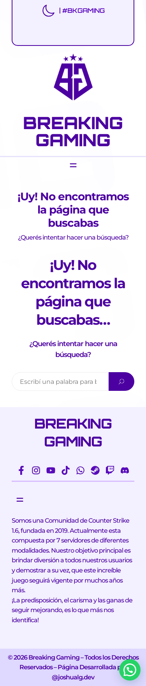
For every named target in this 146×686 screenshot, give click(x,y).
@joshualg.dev (73, 677)
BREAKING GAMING (73, 131)
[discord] (124, 470)
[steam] (95, 470)
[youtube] (50, 470)
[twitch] (110, 470)
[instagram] (36, 470)
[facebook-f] (21, 470)
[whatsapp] (80, 470)
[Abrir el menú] (73, 165)
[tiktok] (65, 470)
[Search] (121, 381)
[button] (130, 670)
